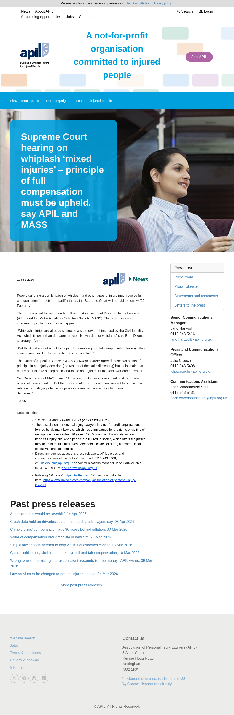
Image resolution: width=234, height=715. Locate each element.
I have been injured (24, 101)
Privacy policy (162, 3)
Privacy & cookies (24, 660)
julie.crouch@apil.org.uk (190, 371)
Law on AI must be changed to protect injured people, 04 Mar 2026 (64, 574)
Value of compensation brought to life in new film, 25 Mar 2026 (60, 537)
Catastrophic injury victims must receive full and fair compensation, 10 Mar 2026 (74, 553)
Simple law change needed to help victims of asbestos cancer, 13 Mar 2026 (71, 545)
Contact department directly (147, 684)
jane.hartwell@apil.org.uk (191, 339)
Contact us (87, 17)
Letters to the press (190, 305)
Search (185, 11)
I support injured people (94, 101)
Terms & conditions (25, 653)
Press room (183, 277)
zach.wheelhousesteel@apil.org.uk (198, 398)
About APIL (44, 11)
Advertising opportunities (41, 17)
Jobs (70, 17)
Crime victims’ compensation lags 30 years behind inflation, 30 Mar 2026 (68, 529)
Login (206, 11)
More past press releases (81, 585)
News (25, 11)
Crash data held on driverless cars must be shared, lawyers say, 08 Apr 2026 (72, 522)
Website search (22, 638)
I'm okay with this (138, 3)
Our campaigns (57, 101)
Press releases (186, 286)
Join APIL (199, 57)
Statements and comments (196, 296)
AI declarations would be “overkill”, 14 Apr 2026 (48, 514)
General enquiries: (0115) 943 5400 (153, 678)
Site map (17, 667)
